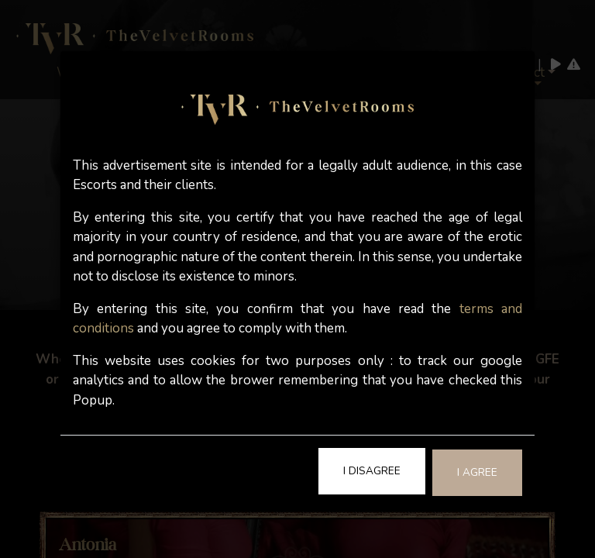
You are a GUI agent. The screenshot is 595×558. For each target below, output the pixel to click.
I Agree (477, 472)
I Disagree (372, 470)
